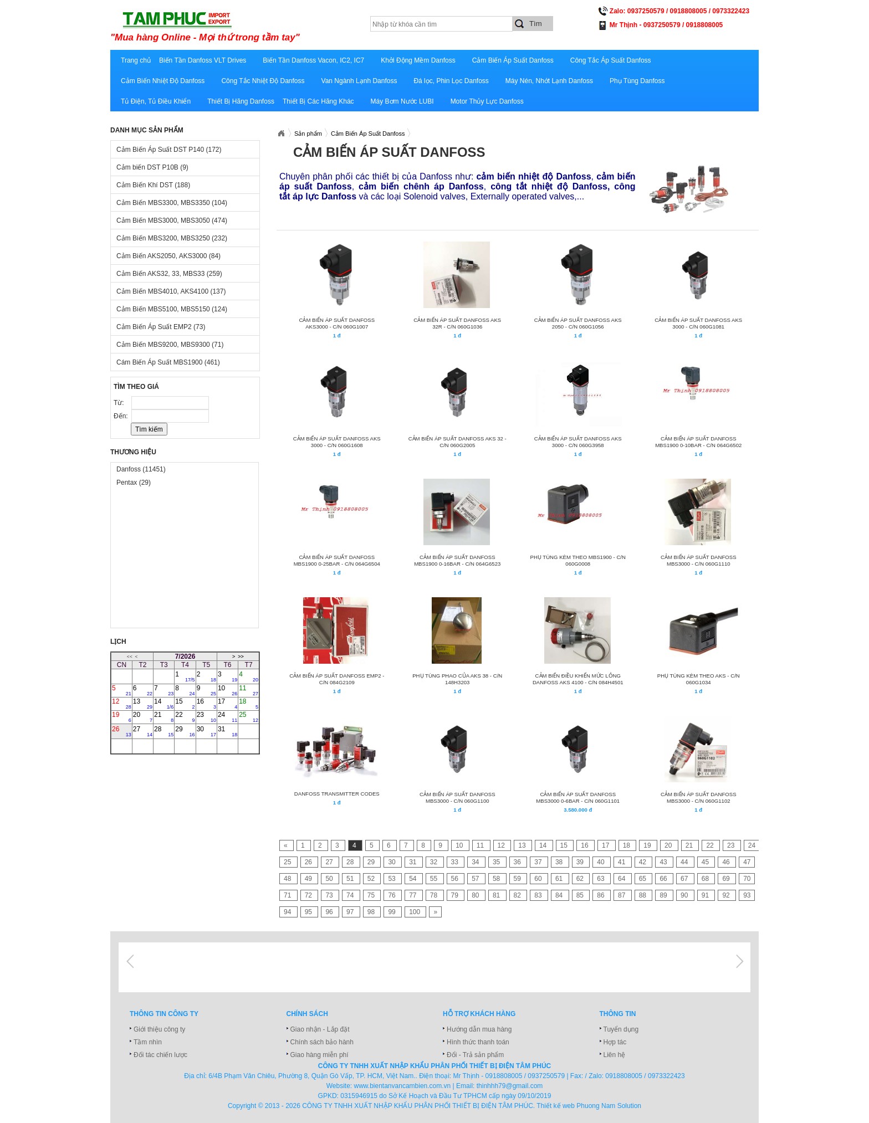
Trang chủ (136, 60)
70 (746, 879)
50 (330, 879)
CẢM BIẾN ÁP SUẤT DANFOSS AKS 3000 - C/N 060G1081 (698, 323)
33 (456, 862)
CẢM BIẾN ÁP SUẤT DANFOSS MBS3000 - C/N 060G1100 (457, 797)
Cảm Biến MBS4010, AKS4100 (171, 291)
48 (288, 879)
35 (497, 862)
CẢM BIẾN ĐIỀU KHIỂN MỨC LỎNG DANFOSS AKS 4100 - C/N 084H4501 (578, 679)
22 (185, 717)
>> (241, 656)
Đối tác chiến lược (160, 1055)
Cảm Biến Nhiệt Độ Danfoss (163, 81)
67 (685, 879)
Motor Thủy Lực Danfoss (487, 101)
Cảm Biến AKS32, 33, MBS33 (169, 274)
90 (685, 895)
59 (518, 879)
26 (121, 731)
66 (664, 879)
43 (664, 862)
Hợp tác (615, 1042)
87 (622, 895)
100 (415, 912)
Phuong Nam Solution (608, 1106)
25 (248, 717)
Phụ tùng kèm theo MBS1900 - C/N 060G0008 (578, 560)
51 (351, 879)
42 (643, 862)
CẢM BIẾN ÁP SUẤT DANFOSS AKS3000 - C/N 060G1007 (337, 323)
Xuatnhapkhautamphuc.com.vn (281, 133)
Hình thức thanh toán (478, 1042)
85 (581, 895)
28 (163, 731)
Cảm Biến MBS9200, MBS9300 (169, 344)
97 (351, 912)
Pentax (133, 482)
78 (434, 895)
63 (601, 879)
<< (129, 656)
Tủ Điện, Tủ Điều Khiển (156, 101)
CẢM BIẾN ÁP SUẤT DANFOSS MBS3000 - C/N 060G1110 (699, 560)
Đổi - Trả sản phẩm (475, 1055)
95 (309, 912)
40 (601, 862)
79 (456, 895)
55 (434, 879)
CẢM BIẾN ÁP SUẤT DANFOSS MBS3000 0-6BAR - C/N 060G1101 (578, 797)
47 (746, 862)
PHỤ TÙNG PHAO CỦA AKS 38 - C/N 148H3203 (457, 679)
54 (413, 879)
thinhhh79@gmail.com (510, 1086)
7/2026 (185, 656)
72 (309, 895)
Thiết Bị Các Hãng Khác (318, 101)
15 (185, 704)
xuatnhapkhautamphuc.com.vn (247, 26)
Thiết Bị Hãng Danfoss (240, 101)
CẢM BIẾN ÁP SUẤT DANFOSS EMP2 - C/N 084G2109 (336, 679)
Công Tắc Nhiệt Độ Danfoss (262, 81)
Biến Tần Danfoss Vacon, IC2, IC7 (313, 60)
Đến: (122, 416)
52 (372, 879)
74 (351, 895)
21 (163, 717)
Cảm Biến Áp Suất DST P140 (169, 149)
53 (392, 879)
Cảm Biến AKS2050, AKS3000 (168, 256)
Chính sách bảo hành (322, 1042)
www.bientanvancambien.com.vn (402, 1086)
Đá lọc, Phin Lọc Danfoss (450, 81)
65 (643, 879)
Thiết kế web (555, 1106)
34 (476, 862)
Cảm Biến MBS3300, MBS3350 (171, 203)
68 (706, 879)
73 (330, 895)
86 (601, 895)
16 (206, 704)
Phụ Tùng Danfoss (637, 81)
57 (476, 879)
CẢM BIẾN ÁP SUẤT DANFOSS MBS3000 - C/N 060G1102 (699, 797)
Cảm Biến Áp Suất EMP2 (160, 327)
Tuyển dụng (621, 1029)
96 (330, 912)
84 (560, 895)
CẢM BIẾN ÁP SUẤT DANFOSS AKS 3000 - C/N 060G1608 (337, 441)
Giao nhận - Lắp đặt (320, 1029)
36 (518, 862)
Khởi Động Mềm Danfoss (418, 60)
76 (392, 895)
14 (163, 704)
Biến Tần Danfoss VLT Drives (202, 60)
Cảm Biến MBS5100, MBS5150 (171, 309)
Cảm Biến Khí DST (153, 185)
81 (497, 895)
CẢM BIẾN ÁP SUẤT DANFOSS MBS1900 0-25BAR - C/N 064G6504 (337, 560)
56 (456, 879)
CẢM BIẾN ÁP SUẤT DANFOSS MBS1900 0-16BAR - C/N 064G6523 (457, 560)
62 (581, 879)
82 (518, 895)
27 (142, 731)
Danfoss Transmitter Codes (337, 794)
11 (248, 690)
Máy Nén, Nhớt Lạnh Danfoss (549, 81)
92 (727, 895)
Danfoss (141, 469)
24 (227, 717)
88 (643, 895)
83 (539, 895)
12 (121, 704)
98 (372, 912)
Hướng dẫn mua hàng (479, 1029)
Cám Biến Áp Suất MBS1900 (168, 362)
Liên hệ (615, 1055)
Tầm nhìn (148, 1042)
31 (227, 731)
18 (248, 704)
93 (746, 895)
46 (727, 862)
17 (227, 704)
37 (539, 862)
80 (476, 895)
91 (706, 895)
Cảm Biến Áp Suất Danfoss (513, 60)
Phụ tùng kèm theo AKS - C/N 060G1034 (698, 679)
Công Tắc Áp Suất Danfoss (610, 60)
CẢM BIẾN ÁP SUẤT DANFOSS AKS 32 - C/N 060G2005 (457, 441)
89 (664, 895)
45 (706, 862)
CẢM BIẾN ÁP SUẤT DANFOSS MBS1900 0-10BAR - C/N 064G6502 (698, 441)
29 (185, 731)
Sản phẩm (308, 133)
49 (309, 879)
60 (539, 879)
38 (560, 862)
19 (121, 717)
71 (288, 895)
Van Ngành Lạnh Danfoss (359, 81)
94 (288, 912)
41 (622, 862)
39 (581, 862)
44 (685, 862)
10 (227, 690)
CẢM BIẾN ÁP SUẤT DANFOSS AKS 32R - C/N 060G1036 (457, 323)
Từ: (120, 403)
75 (372, 895)
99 (392, 912)
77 (413, 895)
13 (142, 704)
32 (434, 862)
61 (560, 879)
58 (497, 879)
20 (142, 717)
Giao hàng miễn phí (319, 1055)
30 (206, 731)
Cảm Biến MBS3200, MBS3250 (171, 238)
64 (622, 879)
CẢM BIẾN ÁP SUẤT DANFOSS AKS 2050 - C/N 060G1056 (578, 323)
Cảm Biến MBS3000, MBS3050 (171, 220)
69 (727, 879)
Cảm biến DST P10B (152, 167)
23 (206, 717)
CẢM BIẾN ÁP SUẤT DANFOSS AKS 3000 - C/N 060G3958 (578, 441)
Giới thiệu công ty (159, 1029)
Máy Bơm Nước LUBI (402, 101)
